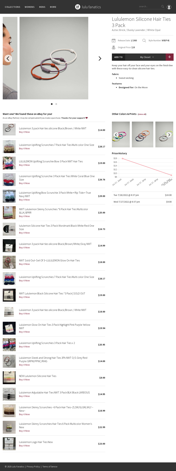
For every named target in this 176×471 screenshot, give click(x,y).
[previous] (8, 58)
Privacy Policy (33, 466)
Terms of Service (49, 466)
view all (142, 114)
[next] (99, 58)
